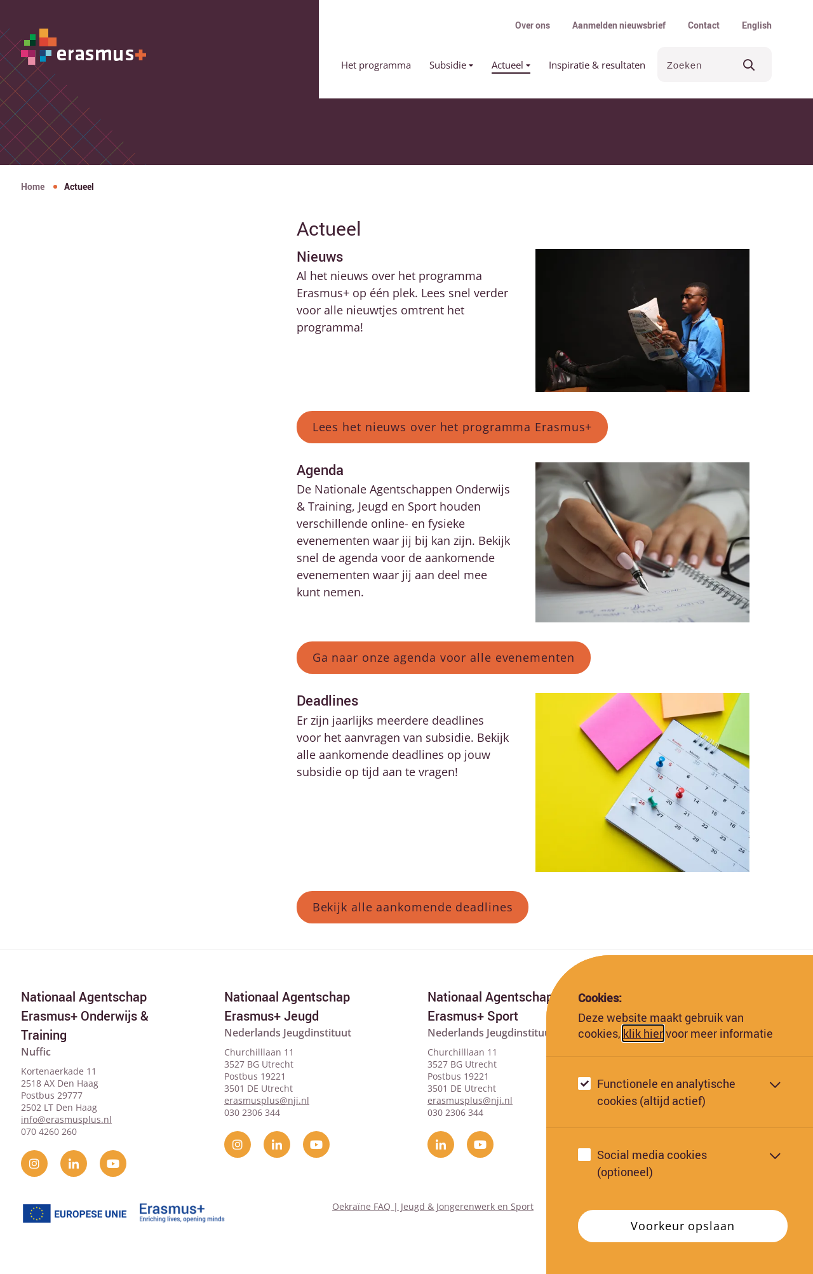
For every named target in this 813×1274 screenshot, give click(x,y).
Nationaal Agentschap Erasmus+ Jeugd (287, 1006)
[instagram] (34, 1163)
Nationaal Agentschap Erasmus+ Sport (490, 1006)
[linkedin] (73, 1163)
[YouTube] (113, 1163)
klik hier (643, 1033)
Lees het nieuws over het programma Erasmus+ (452, 426)
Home (32, 186)
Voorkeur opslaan (682, 1225)
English (757, 25)
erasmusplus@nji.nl (266, 1100)
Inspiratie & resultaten (597, 64)
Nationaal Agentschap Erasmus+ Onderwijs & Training (85, 1015)
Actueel (511, 64)
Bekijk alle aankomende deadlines (412, 907)
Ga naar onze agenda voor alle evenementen (443, 657)
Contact (704, 25)
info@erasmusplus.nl (66, 1119)
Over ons (532, 25)
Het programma (376, 64)
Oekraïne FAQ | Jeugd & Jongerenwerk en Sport (433, 1206)
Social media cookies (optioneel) (652, 1163)
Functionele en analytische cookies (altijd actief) (666, 1092)
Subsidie (451, 64)
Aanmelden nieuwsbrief (619, 25)
